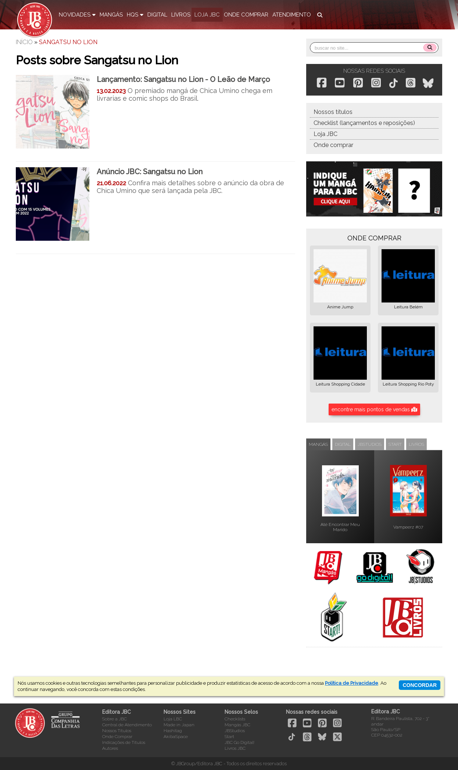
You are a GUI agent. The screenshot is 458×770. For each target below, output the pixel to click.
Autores (110, 748)
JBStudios (235, 730)
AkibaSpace (176, 736)
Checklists (235, 718)
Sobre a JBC (114, 718)
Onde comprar (333, 145)
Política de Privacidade (351, 683)
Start (229, 736)
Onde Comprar (117, 736)
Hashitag (173, 730)
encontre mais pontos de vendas (374, 409)
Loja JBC (325, 133)
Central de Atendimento (127, 724)
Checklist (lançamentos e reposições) (364, 122)
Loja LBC (173, 718)
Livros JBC (235, 748)
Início (24, 42)
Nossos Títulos (116, 730)
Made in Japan (179, 724)
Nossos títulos (333, 111)
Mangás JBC (237, 724)
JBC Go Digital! (239, 742)
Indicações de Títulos (123, 742)
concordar (419, 685)
